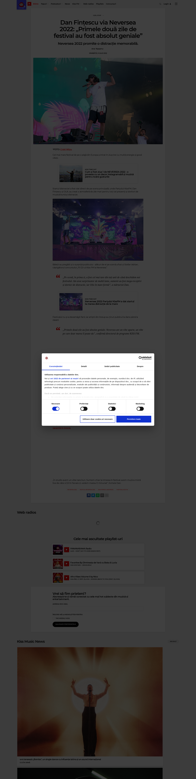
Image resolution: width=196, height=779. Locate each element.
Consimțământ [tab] (55, 366)
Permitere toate (134, 419)
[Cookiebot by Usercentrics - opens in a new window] (141, 358)
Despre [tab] (140, 366)
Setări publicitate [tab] (112, 366)
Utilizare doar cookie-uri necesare (98, 419)
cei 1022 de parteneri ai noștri (64, 378)
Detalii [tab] (84, 366)
